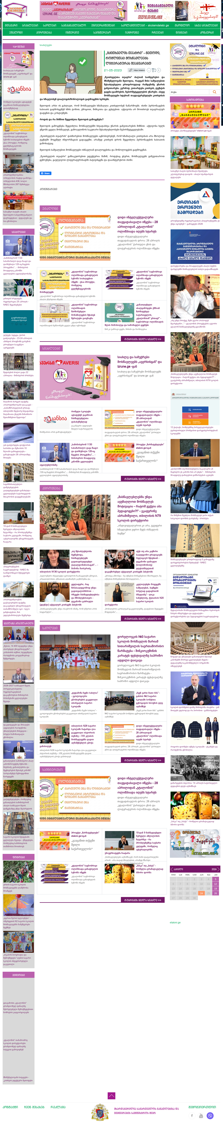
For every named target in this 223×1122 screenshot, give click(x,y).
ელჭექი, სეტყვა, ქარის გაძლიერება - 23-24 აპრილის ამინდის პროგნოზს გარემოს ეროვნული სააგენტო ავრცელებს (17, 341)
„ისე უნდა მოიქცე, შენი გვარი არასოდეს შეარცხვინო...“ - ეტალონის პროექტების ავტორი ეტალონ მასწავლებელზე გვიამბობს (194, 323)
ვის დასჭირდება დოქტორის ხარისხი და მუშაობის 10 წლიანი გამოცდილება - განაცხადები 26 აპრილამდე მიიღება (16, 451)
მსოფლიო (182, 25)
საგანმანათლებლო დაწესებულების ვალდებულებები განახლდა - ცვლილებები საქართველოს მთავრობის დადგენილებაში (17, 490)
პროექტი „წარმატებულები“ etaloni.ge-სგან (191, 131)
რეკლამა (58, 1107)
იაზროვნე (132, 32)
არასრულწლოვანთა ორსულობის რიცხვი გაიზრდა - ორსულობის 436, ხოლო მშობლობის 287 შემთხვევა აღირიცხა (18, 181)
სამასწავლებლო (73, 25)
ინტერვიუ (72, 32)
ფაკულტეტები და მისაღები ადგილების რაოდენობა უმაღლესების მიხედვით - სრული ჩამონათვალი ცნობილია (16, 731)
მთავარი (11, 25)
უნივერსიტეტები (103, 25)
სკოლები (49, 25)
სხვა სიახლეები (206, 25)
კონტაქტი (10, 1107)
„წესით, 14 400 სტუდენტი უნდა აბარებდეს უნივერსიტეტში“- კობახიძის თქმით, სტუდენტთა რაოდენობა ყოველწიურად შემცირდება (18, 652)
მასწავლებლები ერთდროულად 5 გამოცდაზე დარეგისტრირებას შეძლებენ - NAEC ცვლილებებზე (192, 562)
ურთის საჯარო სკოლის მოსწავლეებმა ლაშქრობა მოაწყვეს (15, 887)
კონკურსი (207, 32)
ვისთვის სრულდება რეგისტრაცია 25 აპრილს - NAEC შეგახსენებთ (16, 301)
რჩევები (158, 32)
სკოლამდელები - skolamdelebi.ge (145, 25)
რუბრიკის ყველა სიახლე (142, 339)
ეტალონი (16, 32)
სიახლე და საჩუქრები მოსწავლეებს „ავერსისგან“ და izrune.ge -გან (17, 73)
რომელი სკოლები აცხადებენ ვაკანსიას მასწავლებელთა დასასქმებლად (17, 105)
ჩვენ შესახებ (34, 1107)
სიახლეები (30, 25)
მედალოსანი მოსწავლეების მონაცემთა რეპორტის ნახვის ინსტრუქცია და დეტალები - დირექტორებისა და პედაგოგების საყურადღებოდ (195, 613)
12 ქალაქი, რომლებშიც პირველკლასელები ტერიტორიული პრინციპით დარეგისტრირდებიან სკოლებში (194, 430)
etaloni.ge (175, 922)
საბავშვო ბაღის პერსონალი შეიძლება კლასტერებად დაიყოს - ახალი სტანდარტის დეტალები (192, 174)
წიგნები (181, 32)
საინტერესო (102, 32)
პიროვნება (44, 32)
